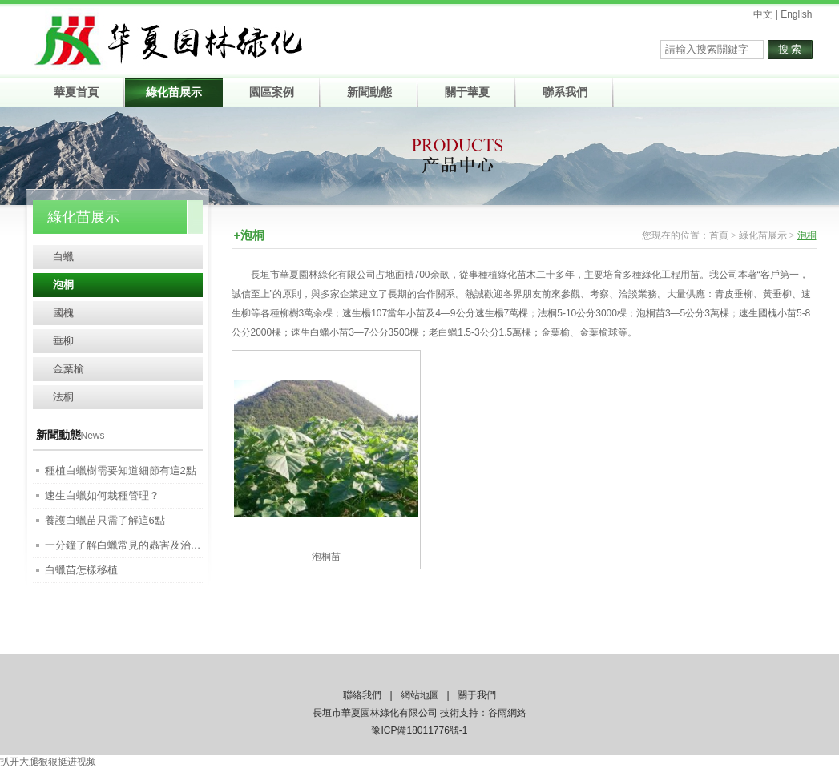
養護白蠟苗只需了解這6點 (105, 520)
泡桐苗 (326, 556)
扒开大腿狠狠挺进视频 (48, 761)
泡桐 (63, 285)
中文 (762, 14)
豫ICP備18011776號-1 (419, 730)
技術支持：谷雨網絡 (483, 712)
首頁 (718, 235)
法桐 (63, 397)
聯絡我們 (362, 695)
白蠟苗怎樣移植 (81, 570)
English (796, 14)
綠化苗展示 (763, 235)
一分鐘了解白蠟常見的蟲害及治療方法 (133, 545)
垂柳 (63, 341)
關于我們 (477, 695)
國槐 (63, 313)
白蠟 (63, 257)
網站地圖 (420, 695)
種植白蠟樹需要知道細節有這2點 (120, 470)
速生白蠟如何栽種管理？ (102, 495)
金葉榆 (68, 369)
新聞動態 (58, 434)
